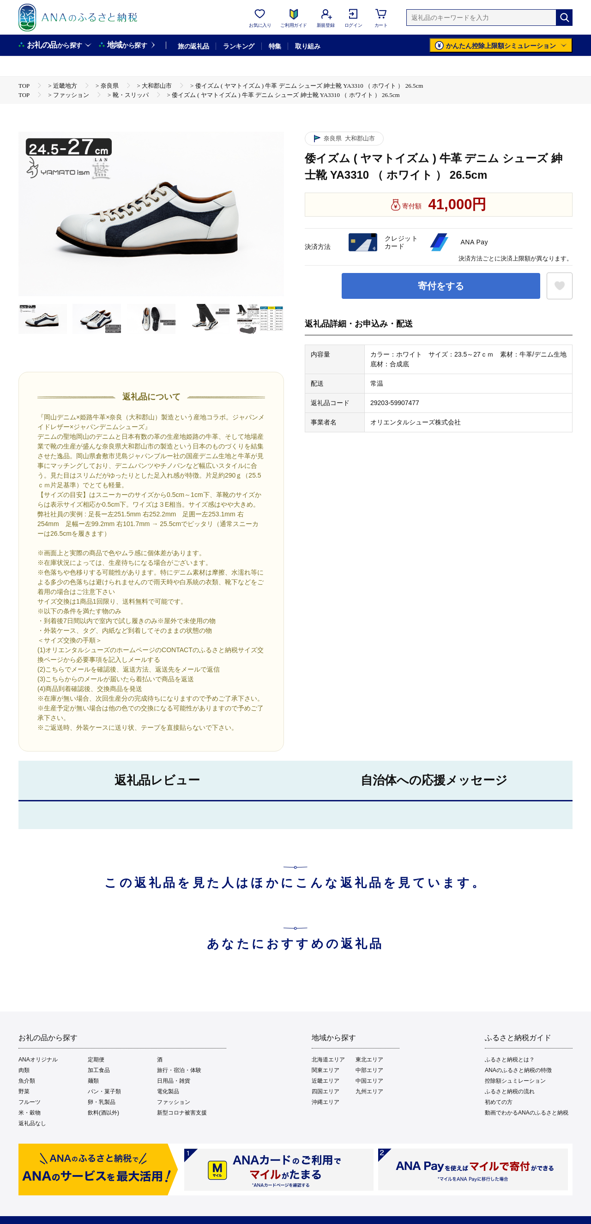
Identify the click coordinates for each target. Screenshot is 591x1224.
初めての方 (499, 1102)
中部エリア (369, 1070)
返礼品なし (32, 1123)
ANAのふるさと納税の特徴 (518, 1070)
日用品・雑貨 (173, 1081)
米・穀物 (29, 1112)
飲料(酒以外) (103, 1112)
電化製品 (168, 1091)
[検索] (564, 17)
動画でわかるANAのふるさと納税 (526, 1112)
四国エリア (325, 1091)
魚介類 (26, 1081)
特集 (275, 46)
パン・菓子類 (104, 1091)
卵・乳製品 (101, 1102)
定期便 (96, 1059)
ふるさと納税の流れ (510, 1091)
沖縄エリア (325, 1102)
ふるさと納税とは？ (510, 1059)
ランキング (238, 46)
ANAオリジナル (38, 1059)
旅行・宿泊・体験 (179, 1070)
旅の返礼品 (193, 46)
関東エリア (325, 1070)
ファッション (173, 1102)
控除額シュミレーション (515, 1081)
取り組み (307, 46)
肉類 (24, 1070)
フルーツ (29, 1102)
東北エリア (369, 1059)
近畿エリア (325, 1081)
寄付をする (441, 286)
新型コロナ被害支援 (182, 1112)
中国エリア (369, 1081)
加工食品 (99, 1070)
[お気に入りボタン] (560, 286)
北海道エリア (328, 1059)
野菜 (24, 1091)
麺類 (93, 1081)
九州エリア (369, 1091)
